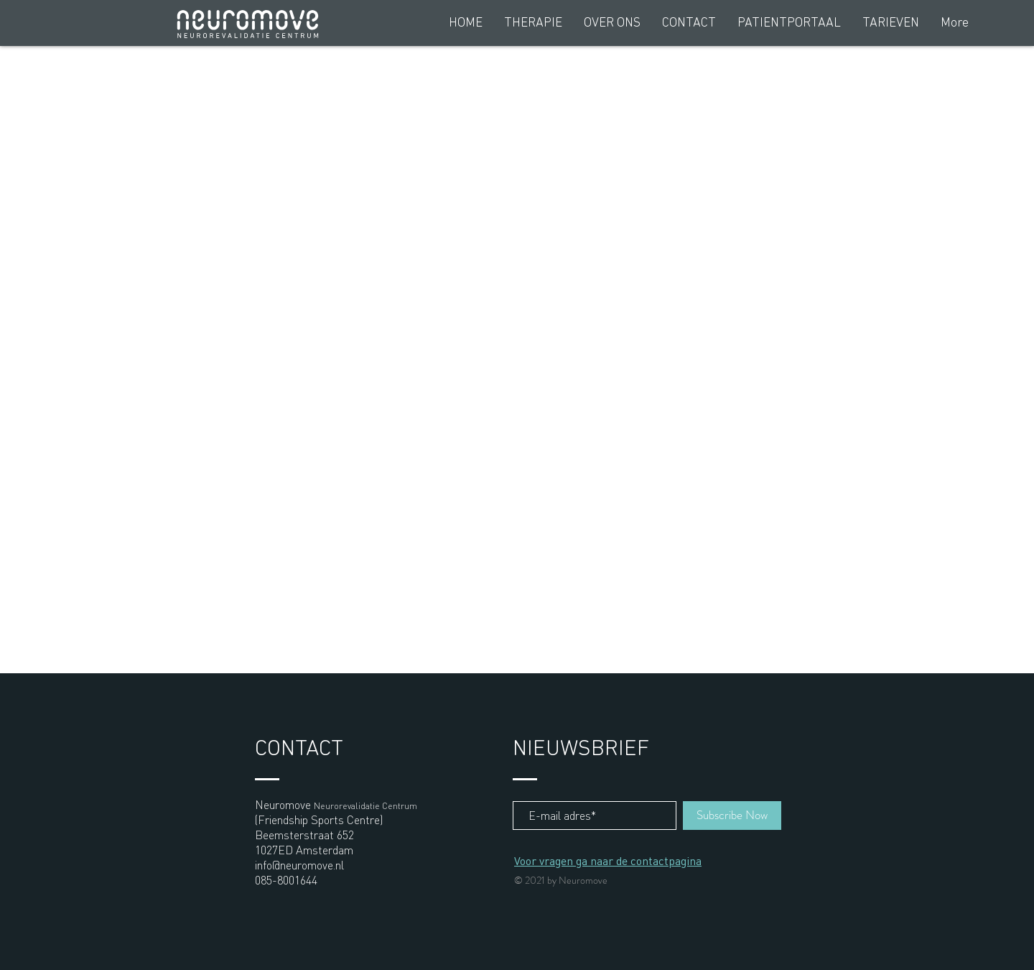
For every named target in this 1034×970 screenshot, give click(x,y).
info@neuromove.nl (299, 864)
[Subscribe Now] (732, 815)
